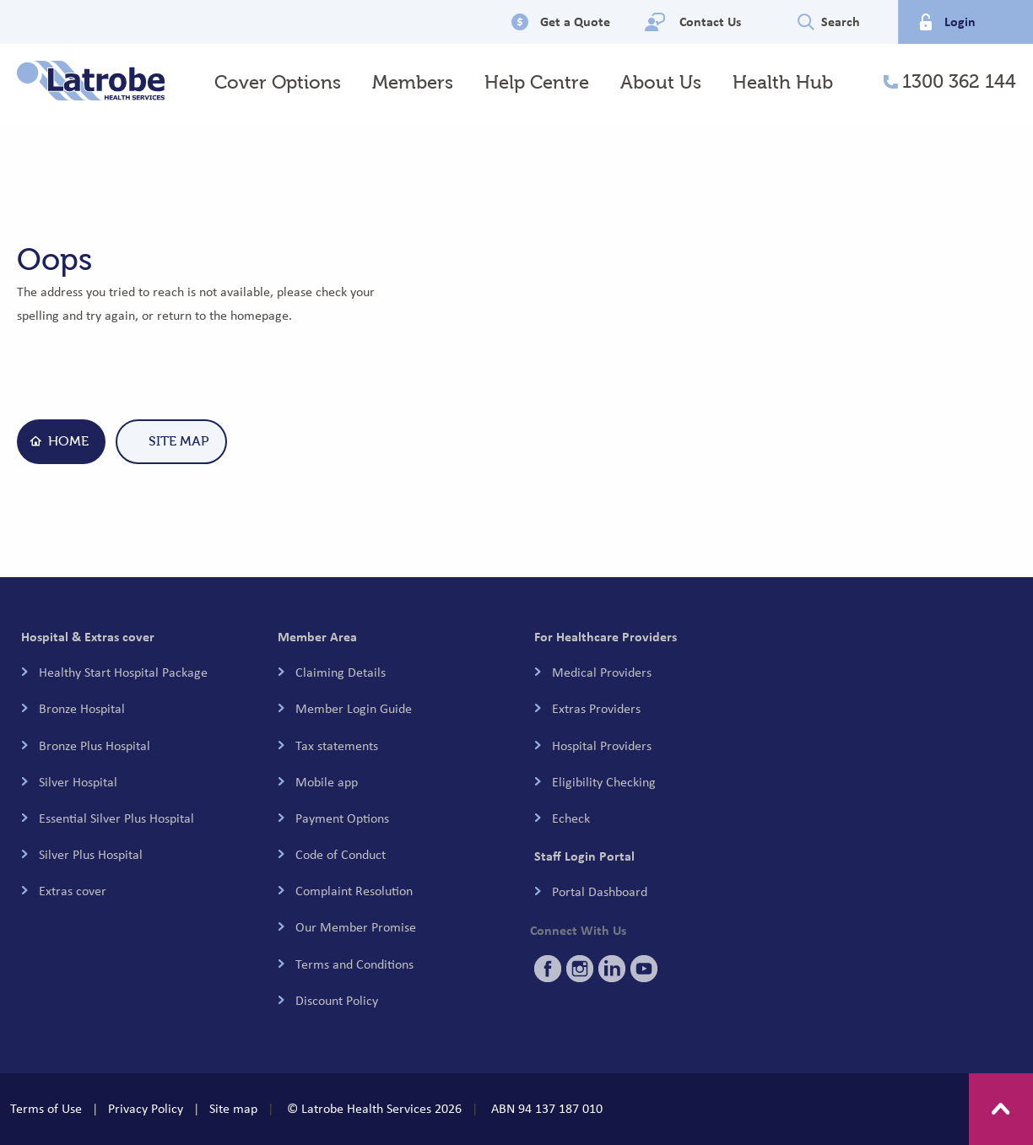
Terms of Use (46, 1108)
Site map (233, 1108)
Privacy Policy (145, 1108)
